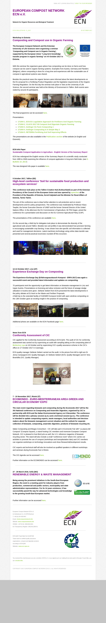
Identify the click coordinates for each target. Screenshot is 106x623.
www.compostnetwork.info (26, 521)
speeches (75, 192)
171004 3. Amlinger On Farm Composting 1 (36, 127)
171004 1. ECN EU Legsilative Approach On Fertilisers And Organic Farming (49, 122)
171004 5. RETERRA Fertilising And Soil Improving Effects (42, 132)
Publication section (54, 137)
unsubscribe (19, 560)
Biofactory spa (19, 345)
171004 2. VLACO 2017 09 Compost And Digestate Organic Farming (46, 124)
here (45, 113)
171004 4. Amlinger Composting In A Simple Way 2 (39, 130)
